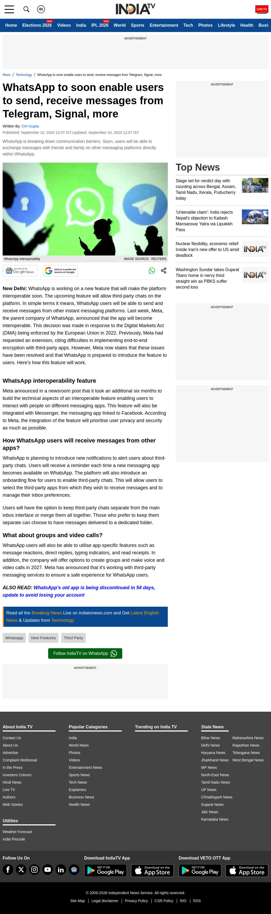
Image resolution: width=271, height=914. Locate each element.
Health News (79, 804)
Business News (81, 797)
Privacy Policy (136, 901)
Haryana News (213, 753)
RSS (197, 901)
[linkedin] (61, 869)
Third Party (73, 638)
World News (79, 745)
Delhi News (210, 745)
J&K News (209, 812)
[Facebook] (8, 869)
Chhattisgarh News (216, 797)
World (120, 25)
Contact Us (12, 738)
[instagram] (34, 869)
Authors (9, 797)
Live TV (9, 790)
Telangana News (246, 753)
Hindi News (12, 782)
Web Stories (13, 804)
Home (11, 25)
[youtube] (47, 869)
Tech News (78, 782)
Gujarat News (212, 804)
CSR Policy (164, 901)
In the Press (12, 767)
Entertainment (164, 25)
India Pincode (14, 839)
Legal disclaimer (105, 901)
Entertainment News (85, 767)
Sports (137, 25)
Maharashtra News (248, 738)
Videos (64, 25)
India (81, 25)
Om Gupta (30, 126)
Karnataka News (214, 819)
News (7, 75)
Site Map (77, 901)
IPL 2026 (100, 25)
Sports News (79, 775)
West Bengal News (248, 760)
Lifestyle (226, 25)
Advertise (10, 753)
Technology (24, 75)
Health (246, 25)
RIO (183, 901)
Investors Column (17, 775)
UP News (208, 790)
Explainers (77, 790)
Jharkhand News (215, 760)
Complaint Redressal (20, 760)
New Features (43, 638)
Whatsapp (14, 638)
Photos (205, 25)
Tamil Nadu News (215, 782)
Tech (188, 25)
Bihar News (210, 738)
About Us (10, 745)
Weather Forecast (17, 832)
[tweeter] (21, 869)
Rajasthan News (245, 745)
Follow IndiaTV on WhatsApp (85, 653)
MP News (209, 767)
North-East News (215, 775)
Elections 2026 (37, 25)
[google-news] (74, 869)
